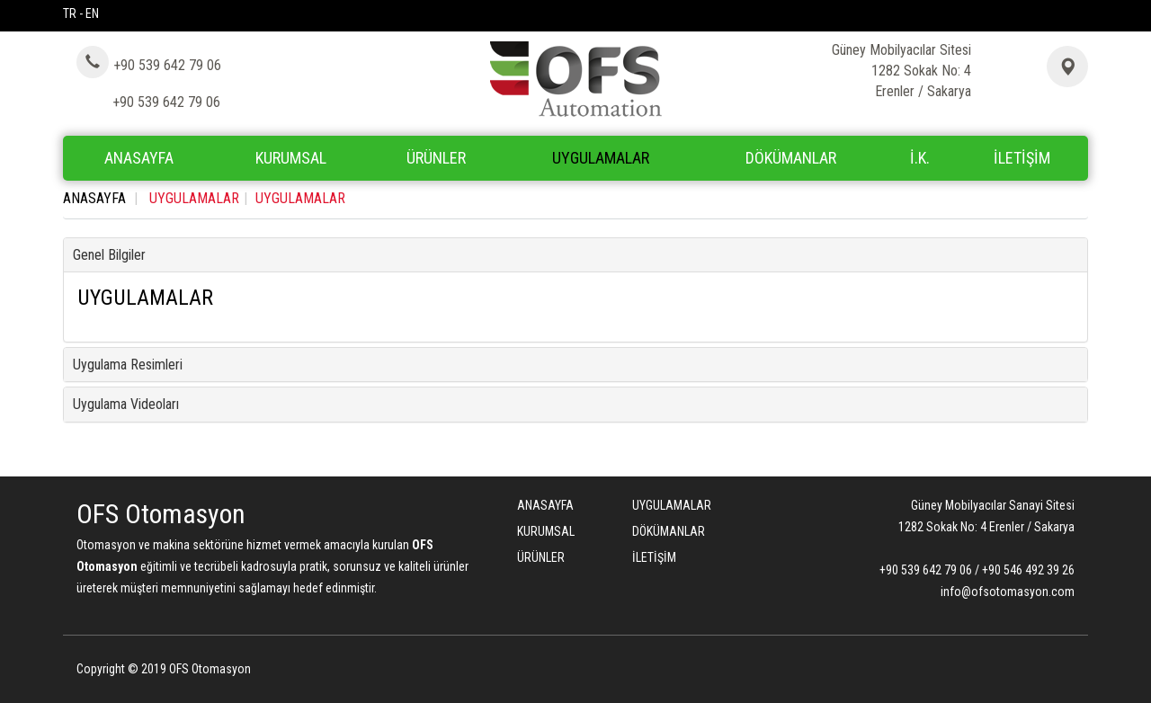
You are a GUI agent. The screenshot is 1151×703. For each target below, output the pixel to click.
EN (92, 13)
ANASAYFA (139, 157)
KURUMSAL (290, 157)
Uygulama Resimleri (128, 364)
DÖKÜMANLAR (790, 157)
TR (69, 13)
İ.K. (920, 157)
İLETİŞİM (1022, 157)
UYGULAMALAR (600, 157)
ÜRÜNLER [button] (436, 157)
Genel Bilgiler (109, 254)
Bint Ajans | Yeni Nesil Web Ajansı (1045, 671)
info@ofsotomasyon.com (1008, 591)
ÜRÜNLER (541, 557)
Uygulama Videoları (126, 404)
